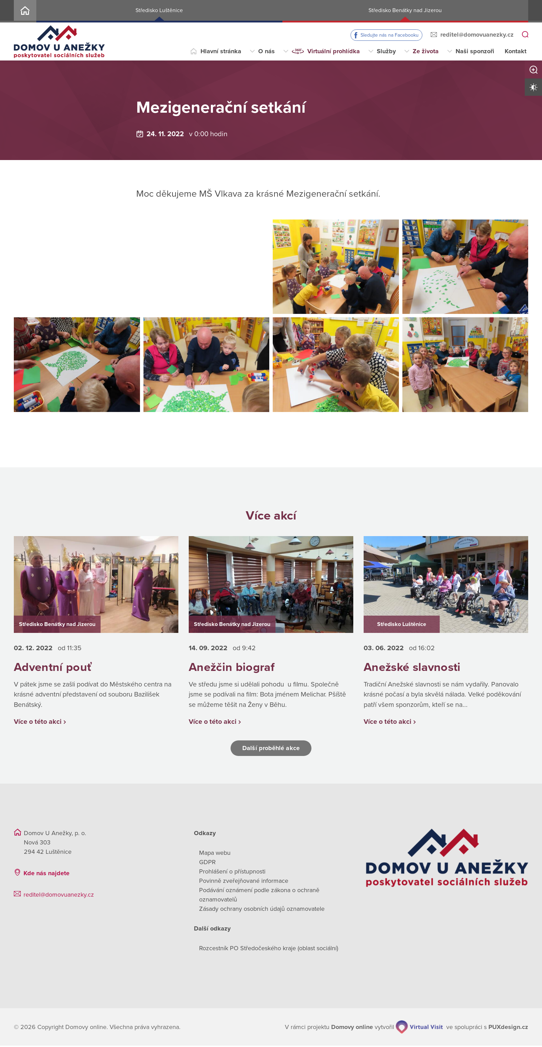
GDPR (207, 863)
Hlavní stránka (220, 51)
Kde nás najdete (46, 874)
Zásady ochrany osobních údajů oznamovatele (262, 910)
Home (25, 11)
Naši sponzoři (475, 51)
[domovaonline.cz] (352, 1028)
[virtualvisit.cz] (419, 1028)
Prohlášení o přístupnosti (232, 873)
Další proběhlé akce (271, 749)
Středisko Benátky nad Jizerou (405, 10)
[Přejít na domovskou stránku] (59, 41)
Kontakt (515, 51)
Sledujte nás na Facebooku (390, 35)
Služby (386, 51)
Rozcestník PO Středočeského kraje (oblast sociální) (268, 949)
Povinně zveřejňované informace (243, 882)
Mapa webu (215, 854)
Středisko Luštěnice (159, 10)
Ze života (426, 51)
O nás (266, 51)
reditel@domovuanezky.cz (477, 34)
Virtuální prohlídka (333, 51)
